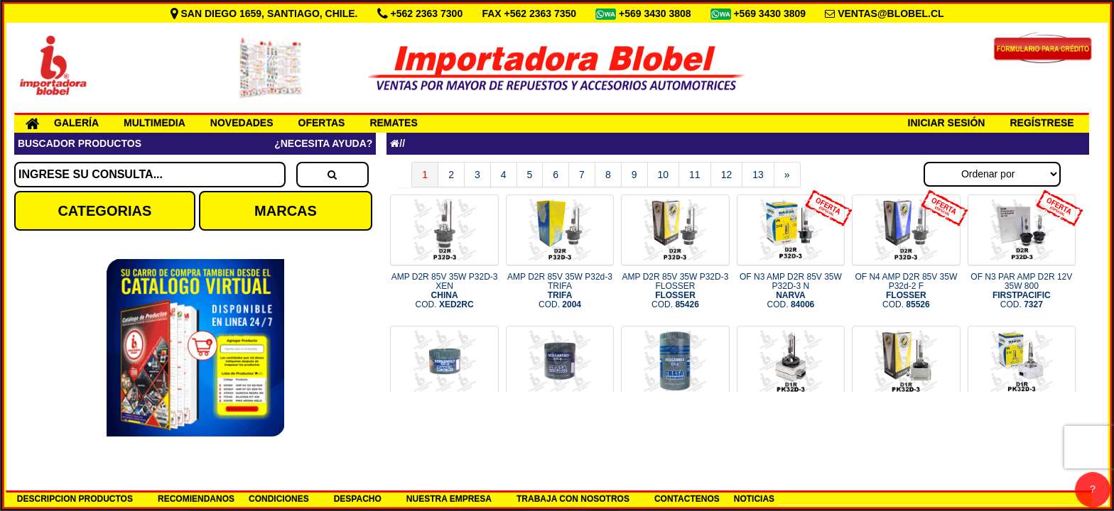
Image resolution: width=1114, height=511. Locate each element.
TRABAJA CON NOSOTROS (573, 499)
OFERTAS (321, 122)
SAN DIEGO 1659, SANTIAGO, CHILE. (266, 13)
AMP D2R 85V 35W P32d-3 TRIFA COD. (559, 291)
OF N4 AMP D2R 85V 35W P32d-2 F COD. (906, 291)
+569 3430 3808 (656, 13)
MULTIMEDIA (154, 122)
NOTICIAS (754, 499)
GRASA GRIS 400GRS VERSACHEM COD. (559, 422)
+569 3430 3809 (771, 13)
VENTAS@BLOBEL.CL (891, 13)
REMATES (393, 122)
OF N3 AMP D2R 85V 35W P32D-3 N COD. (791, 291)
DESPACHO (358, 499)
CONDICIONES (279, 499)
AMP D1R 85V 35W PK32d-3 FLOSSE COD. (906, 422)
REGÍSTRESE (1042, 122)
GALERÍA (76, 122)
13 (758, 174)
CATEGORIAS (104, 211)
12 (726, 174)
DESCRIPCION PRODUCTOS (75, 499)
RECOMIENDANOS (196, 499)
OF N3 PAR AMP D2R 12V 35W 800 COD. (1021, 291)
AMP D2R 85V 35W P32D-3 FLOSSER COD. (675, 291)
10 (663, 174)
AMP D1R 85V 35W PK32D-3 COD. (790, 422)
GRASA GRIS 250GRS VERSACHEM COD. (444, 422)
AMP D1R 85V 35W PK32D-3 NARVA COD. (1021, 422)
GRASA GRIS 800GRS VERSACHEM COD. (675, 422)
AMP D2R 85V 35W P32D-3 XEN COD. (444, 291)
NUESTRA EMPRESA (449, 499)
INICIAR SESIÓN (946, 122)
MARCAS (285, 211)
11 (695, 174)
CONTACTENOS (687, 499)
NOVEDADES (242, 122)
